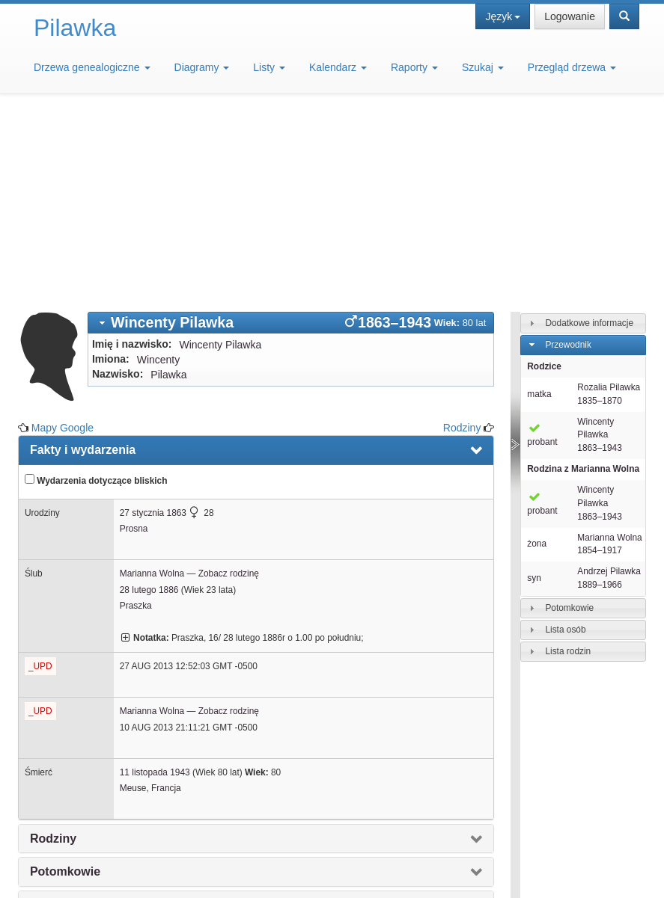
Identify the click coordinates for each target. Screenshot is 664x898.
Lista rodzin (568, 463)
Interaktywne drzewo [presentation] (88, 750)
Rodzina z (583, 280)
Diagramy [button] (202, 67)
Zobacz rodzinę (228, 385)
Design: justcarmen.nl (518, 865)
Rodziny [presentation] (53, 650)
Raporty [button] (414, 67)
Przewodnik (568, 156)
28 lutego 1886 (149, 401)
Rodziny (462, 239)
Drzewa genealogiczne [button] (92, 67)
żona (536, 355)
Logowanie (569, 16)
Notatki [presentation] (50, 716)
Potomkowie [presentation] (65, 683)
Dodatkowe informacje (589, 134)
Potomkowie (569, 419)
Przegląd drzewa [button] (572, 67)
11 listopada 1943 (155, 584)
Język (502, 16)
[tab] (291, 134)
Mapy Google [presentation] (67, 783)
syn (534, 389)
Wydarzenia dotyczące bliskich (96, 292)
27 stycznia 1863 (153, 324)
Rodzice (544, 178)
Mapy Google (62, 239)
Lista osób (565, 441)
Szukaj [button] (483, 67)
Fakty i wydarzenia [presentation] (82, 261)
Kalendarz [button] (338, 67)
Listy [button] (269, 67)
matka (539, 205)
